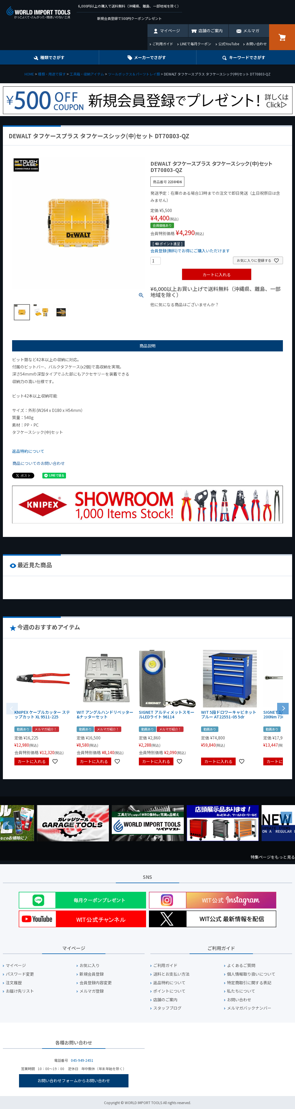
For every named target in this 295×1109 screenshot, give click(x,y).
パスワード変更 (20, 974)
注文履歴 (14, 982)
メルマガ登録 (92, 991)
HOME (29, 73)
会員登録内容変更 (96, 982)
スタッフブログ (167, 1008)
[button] (283, 708)
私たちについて (241, 991)
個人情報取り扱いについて (251, 974)
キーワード (247, 57)
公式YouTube (228, 43)
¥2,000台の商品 (243, 314)
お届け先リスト (20, 991)
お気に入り (90, 965)
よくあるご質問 (241, 965)
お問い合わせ (256, 43)
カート (282, 37)
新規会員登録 (92, 974)
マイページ (170, 30)
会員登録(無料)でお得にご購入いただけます (190, 250)
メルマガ (251, 30)
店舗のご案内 (210, 30)
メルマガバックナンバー (249, 1008)
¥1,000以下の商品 (169, 314)
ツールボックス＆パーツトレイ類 (134, 73)
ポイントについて (169, 991)
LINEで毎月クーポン (195, 43)
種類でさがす (52, 57)
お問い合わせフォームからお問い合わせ (73, 1080)
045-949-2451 (82, 1060)
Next (286, 817)
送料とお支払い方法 (171, 974)
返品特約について (28, 451)
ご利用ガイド (162, 43)
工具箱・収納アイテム (87, 73)
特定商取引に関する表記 (249, 982)
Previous (8, 823)
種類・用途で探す (52, 73)
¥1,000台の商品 (207, 314)
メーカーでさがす (150, 57)
